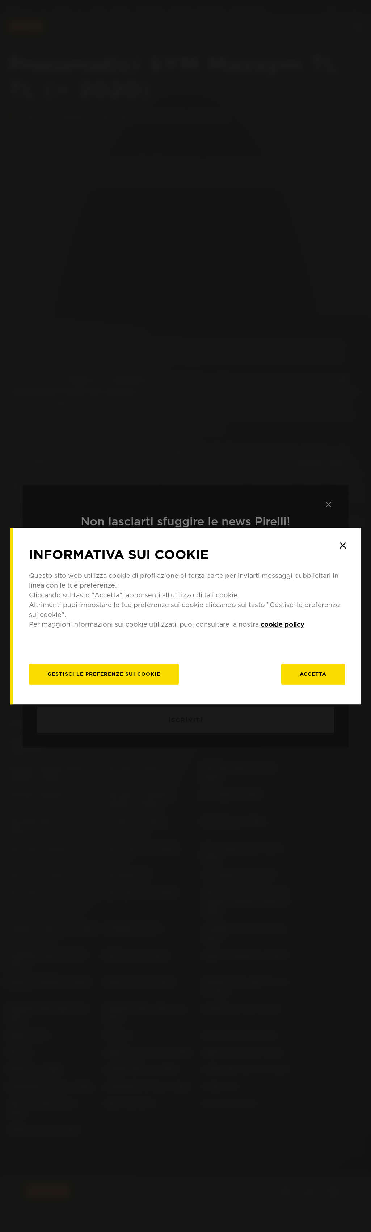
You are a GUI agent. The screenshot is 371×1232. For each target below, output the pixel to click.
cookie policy (282, 624)
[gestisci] (104, 674)
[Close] (343, 545)
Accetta (313, 674)
